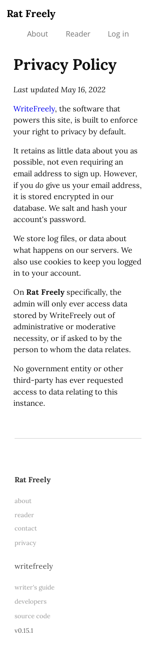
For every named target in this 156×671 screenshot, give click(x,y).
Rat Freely (31, 13)
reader (24, 515)
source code (32, 616)
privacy (25, 543)
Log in (118, 34)
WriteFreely (34, 108)
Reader (78, 34)
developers (31, 601)
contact (26, 528)
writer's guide (34, 587)
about (23, 501)
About (37, 34)
